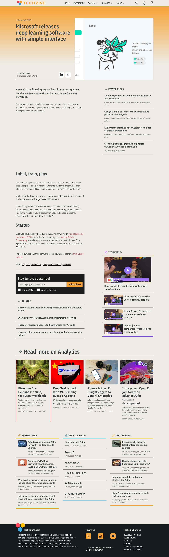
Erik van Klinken (60, 407)
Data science (36, 264)
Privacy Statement (132, 549)
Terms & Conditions (133, 546)
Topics (91, 3)
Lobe (45, 264)
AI (23, 264)
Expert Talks (29, 435)
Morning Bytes (29, 290)
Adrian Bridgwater (26, 411)
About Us (128, 540)
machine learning (55, 264)
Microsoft (67, 264)
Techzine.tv (115, 252)
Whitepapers (124, 435)
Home (67, 3)
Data (28, 264)
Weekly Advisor (48, 290)
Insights (106, 3)
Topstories (79, 3)
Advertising (130, 538)
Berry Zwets (92, 411)
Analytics (27, 20)
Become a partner (132, 535)
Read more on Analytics (52, 351)
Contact (127, 543)
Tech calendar (77, 435)
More (119, 3)
